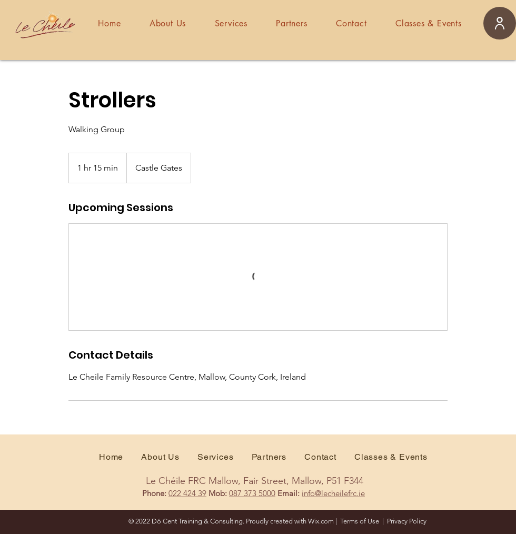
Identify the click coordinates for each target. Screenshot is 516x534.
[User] (499, 23)
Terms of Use (359, 521)
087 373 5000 (252, 493)
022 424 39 (187, 493)
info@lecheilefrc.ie (333, 493)
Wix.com (321, 521)
